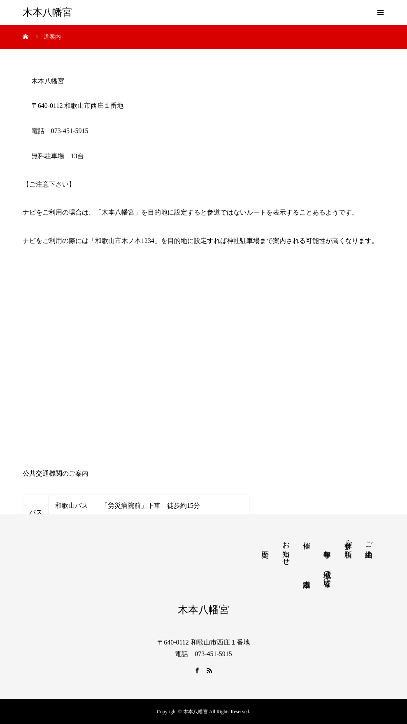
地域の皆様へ (327, 574)
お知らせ (286, 549)
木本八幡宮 (47, 12)
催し (306, 541)
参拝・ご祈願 (348, 541)
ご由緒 (369, 541)
